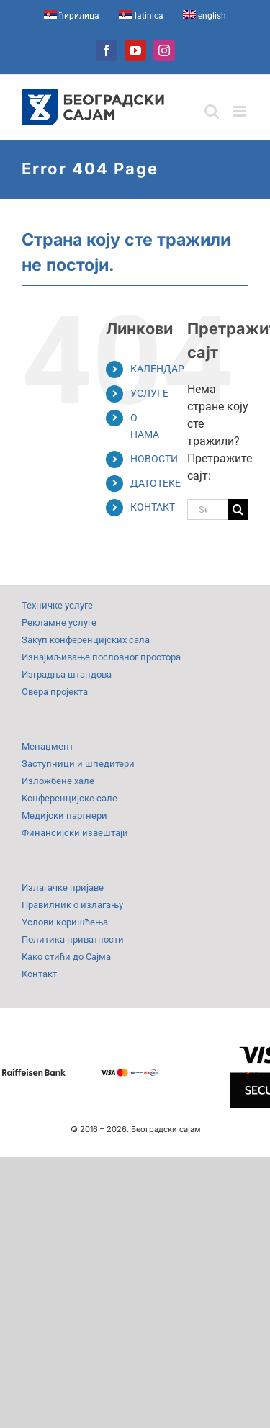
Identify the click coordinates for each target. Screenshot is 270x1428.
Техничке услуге (57, 605)
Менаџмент (47, 746)
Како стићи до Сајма (66, 956)
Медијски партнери (64, 815)
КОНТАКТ (152, 507)
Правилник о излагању (72, 904)
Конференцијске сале (69, 798)
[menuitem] (72, 16)
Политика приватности (73, 939)
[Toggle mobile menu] (240, 111)
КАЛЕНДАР (157, 368)
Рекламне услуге (59, 622)
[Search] (238, 509)
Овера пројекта (55, 691)
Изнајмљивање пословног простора (101, 657)
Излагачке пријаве (63, 887)
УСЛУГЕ (149, 393)
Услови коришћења (65, 922)
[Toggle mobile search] (211, 111)
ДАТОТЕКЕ (155, 483)
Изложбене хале (58, 781)
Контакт (39, 974)
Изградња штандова (67, 674)
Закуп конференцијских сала (86, 639)
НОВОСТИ (154, 458)
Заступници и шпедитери (78, 763)
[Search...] (207, 509)
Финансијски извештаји (75, 832)
